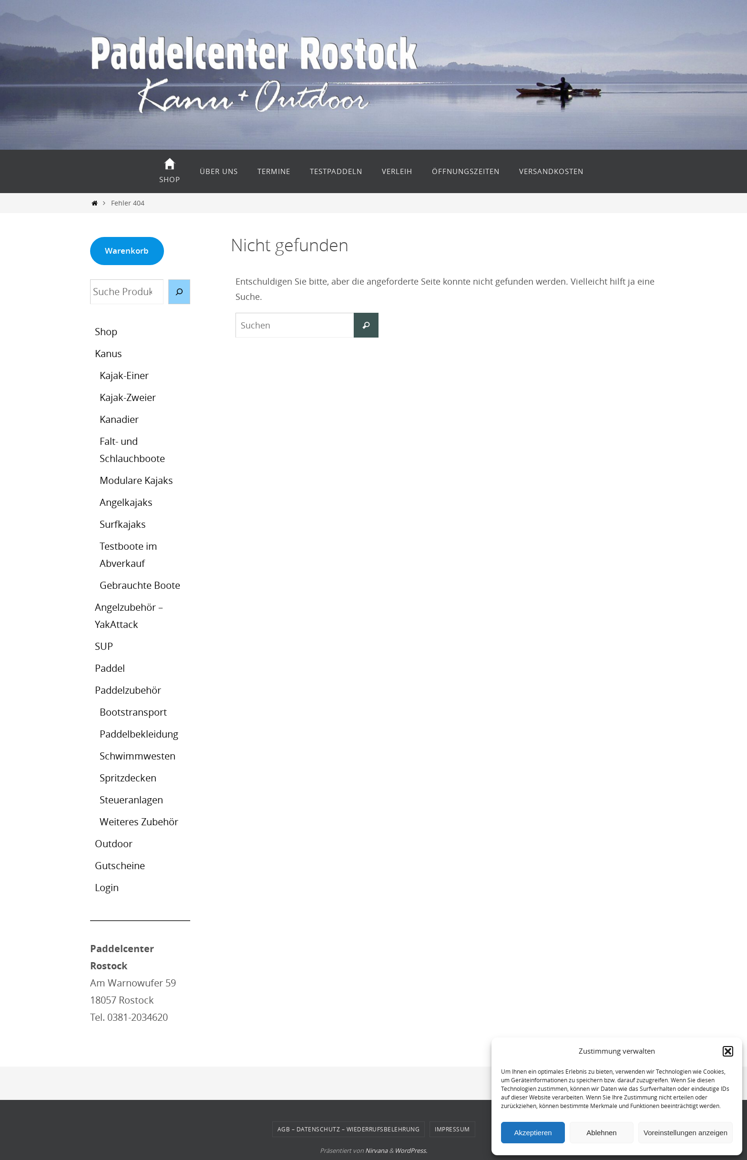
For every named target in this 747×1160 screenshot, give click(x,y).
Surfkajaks (123, 524)
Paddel (110, 668)
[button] (728, 1051)
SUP (104, 646)
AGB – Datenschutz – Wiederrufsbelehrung (348, 1129)
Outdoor (114, 843)
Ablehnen (601, 1133)
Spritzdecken (128, 777)
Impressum (452, 1129)
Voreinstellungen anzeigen (685, 1133)
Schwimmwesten (137, 755)
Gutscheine (120, 865)
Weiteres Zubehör (139, 821)
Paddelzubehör (128, 690)
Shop (106, 331)
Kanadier (119, 419)
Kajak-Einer (124, 375)
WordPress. (411, 1150)
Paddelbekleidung (139, 734)
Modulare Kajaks (136, 480)
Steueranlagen (131, 799)
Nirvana (376, 1150)
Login (107, 887)
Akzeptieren (533, 1133)
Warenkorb (127, 250)
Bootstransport (133, 712)
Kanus (108, 353)
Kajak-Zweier (128, 397)
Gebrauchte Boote (140, 585)
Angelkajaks (126, 502)
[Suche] (179, 291)
